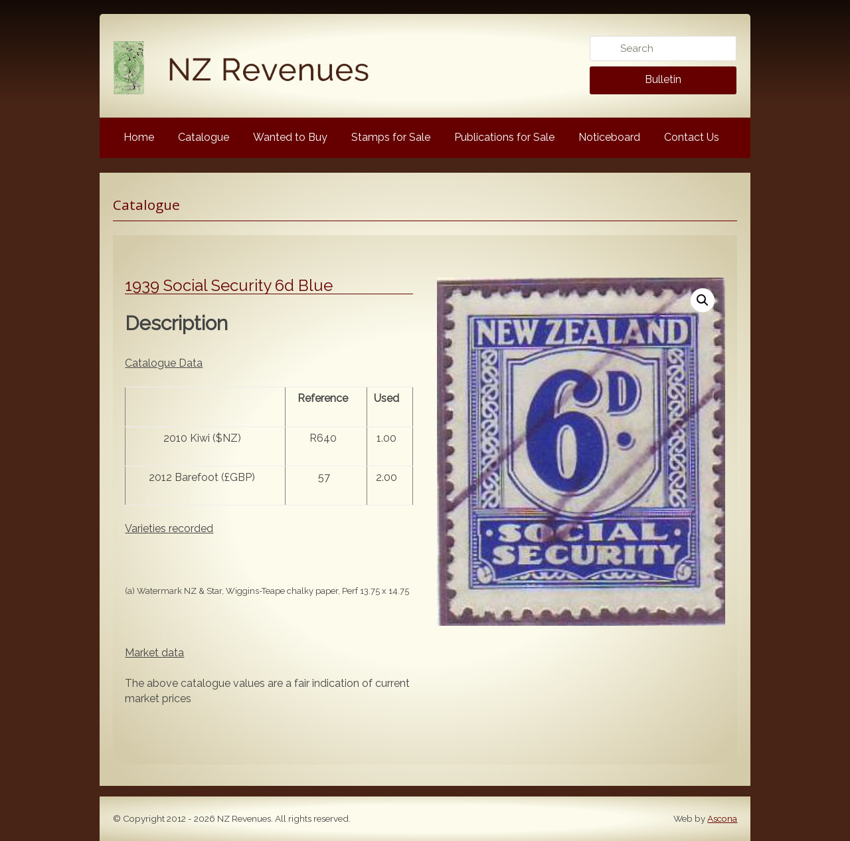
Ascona (722, 818)
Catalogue (203, 137)
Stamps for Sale (390, 137)
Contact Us (691, 137)
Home (139, 137)
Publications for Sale (504, 137)
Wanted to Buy (290, 137)
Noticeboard (609, 137)
